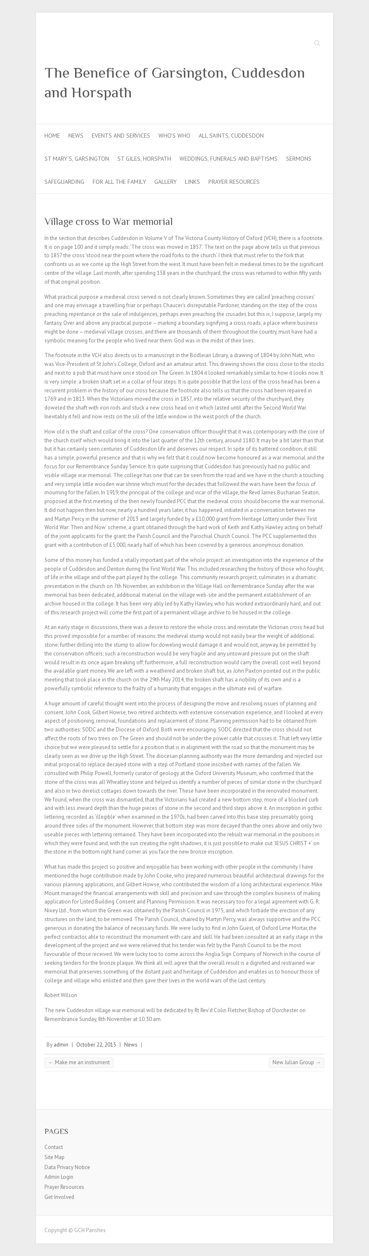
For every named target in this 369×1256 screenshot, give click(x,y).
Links (192, 181)
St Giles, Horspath (144, 158)
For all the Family (119, 181)
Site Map (54, 1157)
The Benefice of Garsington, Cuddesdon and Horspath (174, 82)
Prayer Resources (234, 181)
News (75, 135)
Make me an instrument (79, 1062)
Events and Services (121, 135)
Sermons (299, 158)
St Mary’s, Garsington (76, 158)
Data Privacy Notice (67, 1167)
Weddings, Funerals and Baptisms (228, 158)
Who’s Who (174, 135)
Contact (53, 1147)
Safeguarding (64, 181)
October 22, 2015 (96, 1044)
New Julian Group (297, 1062)
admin (61, 1044)
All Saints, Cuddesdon (231, 135)
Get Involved (59, 1197)
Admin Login (58, 1176)
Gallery (165, 181)
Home (52, 135)
